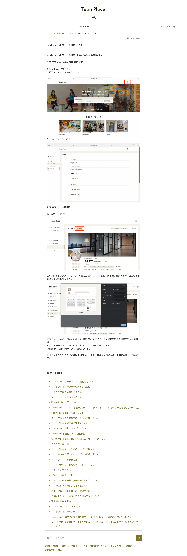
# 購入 (59, 550)
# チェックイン (115, 545)
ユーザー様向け (36, 26)
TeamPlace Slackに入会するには (67, 412)
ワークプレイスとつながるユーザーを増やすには (75, 449)
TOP (46, 33)
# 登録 (47, 545)
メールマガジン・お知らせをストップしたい (73, 464)
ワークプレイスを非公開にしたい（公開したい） (75, 418)
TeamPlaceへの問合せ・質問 (65, 506)
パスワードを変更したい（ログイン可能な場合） (75, 454)
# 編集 (63, 545)
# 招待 (104, 545)
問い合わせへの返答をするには (66, 402)
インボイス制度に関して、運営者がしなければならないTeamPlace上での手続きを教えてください (94, 523)
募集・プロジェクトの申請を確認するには (72, 490)
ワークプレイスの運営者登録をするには (70, 386)
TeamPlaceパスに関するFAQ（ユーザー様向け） (68, 26)
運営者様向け (20, 26)
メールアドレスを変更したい (65, 459)
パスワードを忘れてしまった (65, 475)
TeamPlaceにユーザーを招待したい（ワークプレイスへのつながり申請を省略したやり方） (95, 407)
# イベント (73, 545)
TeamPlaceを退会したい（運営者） (68, 433)
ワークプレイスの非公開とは (65, 511)
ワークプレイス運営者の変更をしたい (69, 423)
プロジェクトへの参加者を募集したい (69, 485)
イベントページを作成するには (66, 397)
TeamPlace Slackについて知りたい (68, 428)
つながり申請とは (60, 443)
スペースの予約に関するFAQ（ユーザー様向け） (114, 26)
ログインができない (61, 470)
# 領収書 (128, 545)
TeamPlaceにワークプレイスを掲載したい (72, 381)
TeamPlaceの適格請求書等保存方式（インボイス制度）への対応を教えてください (91, 516)
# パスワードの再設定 (89, 545)
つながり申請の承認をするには (66, 392)
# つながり (49, 550)
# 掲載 (55, 545)
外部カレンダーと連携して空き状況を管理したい (75, 496)
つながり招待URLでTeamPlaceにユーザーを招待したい (78, 438)
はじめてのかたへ (146, 26)
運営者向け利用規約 (61, 501)
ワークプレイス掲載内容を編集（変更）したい (74, 480)
